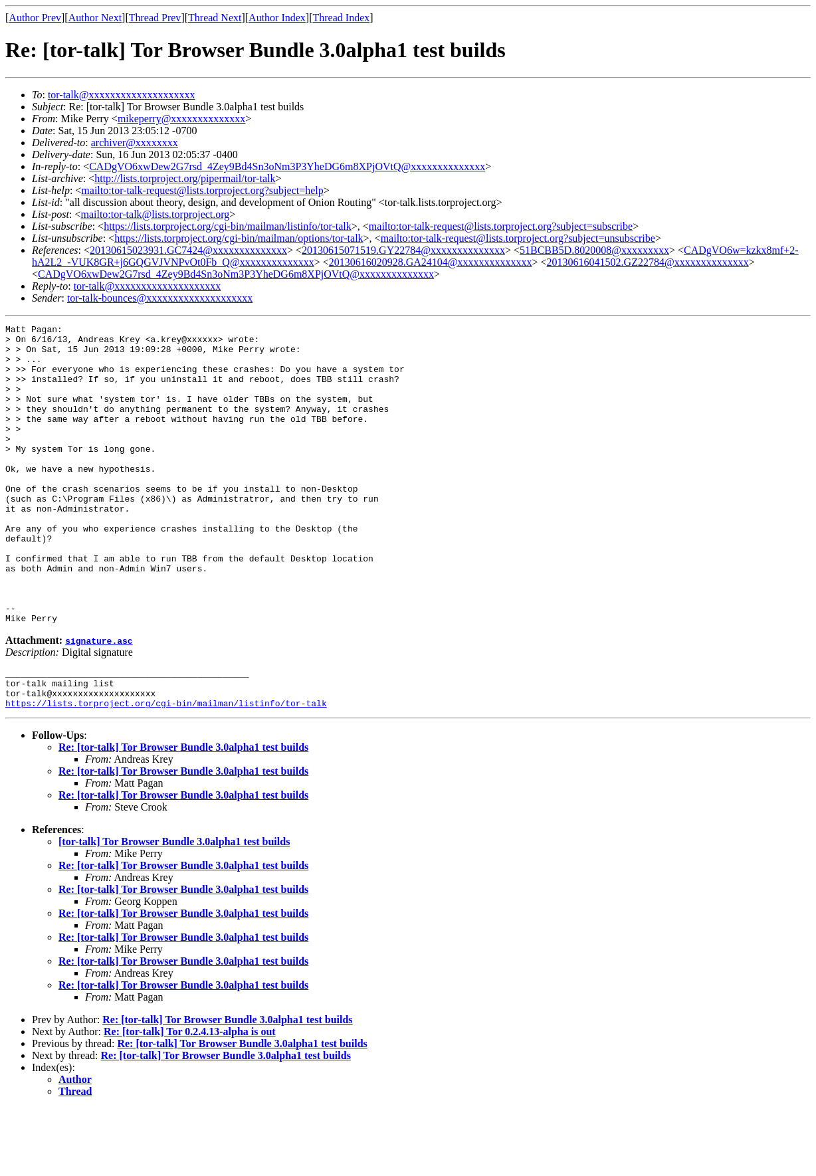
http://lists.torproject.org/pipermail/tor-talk (184, 178)
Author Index (277, 17)
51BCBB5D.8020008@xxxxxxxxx (594, 250)
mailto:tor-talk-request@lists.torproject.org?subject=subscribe (501, 226)
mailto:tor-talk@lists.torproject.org (154, 214)
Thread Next (214, 17)
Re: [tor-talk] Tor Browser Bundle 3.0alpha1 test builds (183, 815)
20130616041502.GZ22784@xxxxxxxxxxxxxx (648, 262)
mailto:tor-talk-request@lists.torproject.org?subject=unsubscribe (518, 238)
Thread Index (341, 17)
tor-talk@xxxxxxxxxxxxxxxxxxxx (121, 94)
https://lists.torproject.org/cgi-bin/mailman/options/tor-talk (238, 238)
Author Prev (35, 17)
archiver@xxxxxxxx (134, 142)
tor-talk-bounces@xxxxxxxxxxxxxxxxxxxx (160, 298)
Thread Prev (155, 17)
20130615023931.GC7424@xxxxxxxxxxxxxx (188, 250)
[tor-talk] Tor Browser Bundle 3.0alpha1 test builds (174, 909)
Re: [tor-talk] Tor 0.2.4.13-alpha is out (190, 1099)
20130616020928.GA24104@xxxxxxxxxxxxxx (430, 262)
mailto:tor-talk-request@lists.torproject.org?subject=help (202, 190)
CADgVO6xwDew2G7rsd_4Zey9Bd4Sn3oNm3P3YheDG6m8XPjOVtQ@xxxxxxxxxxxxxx (287, 166)
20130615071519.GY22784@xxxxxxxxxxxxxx (403, 250)
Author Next (95, 17)
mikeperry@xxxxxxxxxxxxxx (181, 118)
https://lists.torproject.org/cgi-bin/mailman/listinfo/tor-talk (228, 226)
